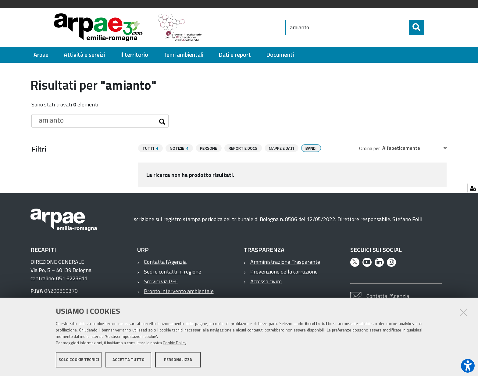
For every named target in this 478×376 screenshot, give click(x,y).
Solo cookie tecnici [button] (79, 360)
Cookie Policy (174, 343)
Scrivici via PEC (161, 281)
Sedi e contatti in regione (172, 271)
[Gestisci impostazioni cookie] (472, 188)
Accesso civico (266, 281)
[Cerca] (429, 27)
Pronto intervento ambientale (179, 291)
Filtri (38, 148)
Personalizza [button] (178, 360)
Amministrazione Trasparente (285, 262)
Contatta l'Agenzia (165, 262)
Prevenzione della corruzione (284, 271)
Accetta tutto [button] (128, 360)
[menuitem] (41, 55)
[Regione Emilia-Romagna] (246, 27)
